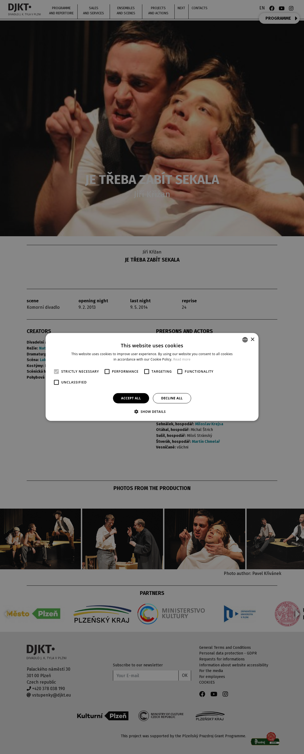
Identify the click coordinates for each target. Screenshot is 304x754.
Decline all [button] (172, 398)
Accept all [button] (131, 398)
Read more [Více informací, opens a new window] (182, 359)
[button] (152, 411)
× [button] (252, 339)
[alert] (152, 377)
